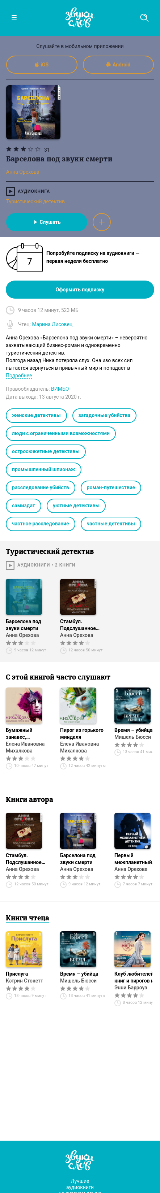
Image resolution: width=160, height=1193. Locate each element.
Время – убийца (79, 974)
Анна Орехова (22, 635)
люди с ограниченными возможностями (61, 433)
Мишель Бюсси (78, 981)
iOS (42, 65)
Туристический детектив (35, 201)
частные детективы (111, 523)
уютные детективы (76, 505)
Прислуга (17, 974)
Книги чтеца (27, 918)
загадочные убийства (105, 415)
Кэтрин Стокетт (24, 981)
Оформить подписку (80, 289)
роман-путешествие (111, 487)
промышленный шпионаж (43, 469)
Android (118, 65)
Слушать (46, 222)
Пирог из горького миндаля (82, 733)
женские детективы (36, 415)
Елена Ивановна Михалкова (25, 747)
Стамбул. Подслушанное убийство (78, 625)
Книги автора (29, 800)
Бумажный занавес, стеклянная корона (29, 734)
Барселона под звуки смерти (23, 625)
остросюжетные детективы (46, 451)
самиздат (23, 505)
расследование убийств (40, 487)
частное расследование (40, 523)
